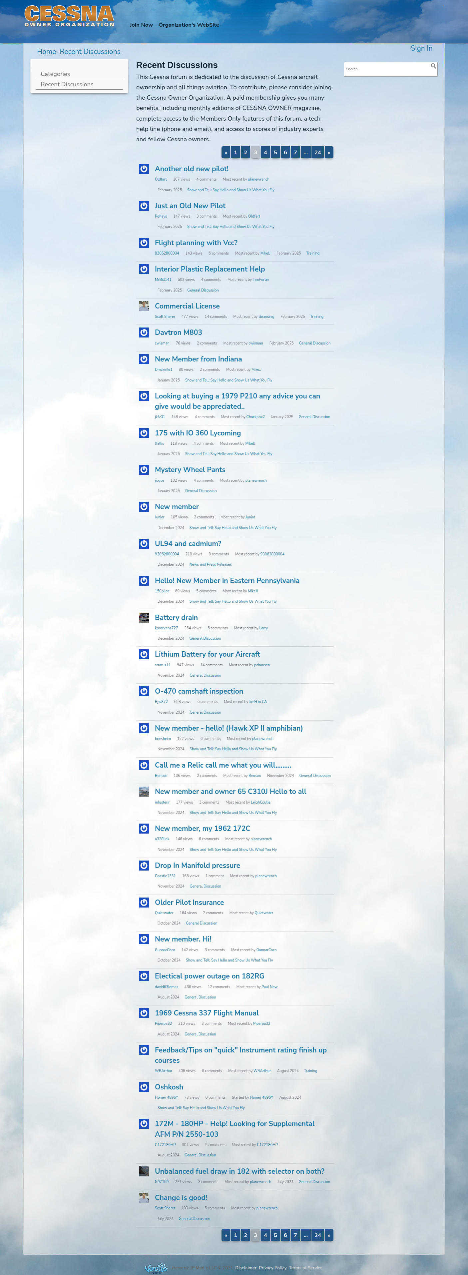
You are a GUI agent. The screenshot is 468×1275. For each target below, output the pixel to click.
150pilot (162, 591)
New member (177, 506)
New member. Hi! (183, 939)
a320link (162, 839)
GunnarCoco (165, 950)
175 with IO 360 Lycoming (198, 433)
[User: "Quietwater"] (144, 903)
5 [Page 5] (275, 152)
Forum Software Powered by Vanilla (156, 1268)
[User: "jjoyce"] (144, 470)
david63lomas (166, 986)
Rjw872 (161, 701)
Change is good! (181, 1197)
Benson (161, 775)
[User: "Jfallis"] (144, 433)
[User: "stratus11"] (144, 654)
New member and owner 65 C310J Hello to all (230, 791)
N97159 (162, 1181)
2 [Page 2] (245, 152)
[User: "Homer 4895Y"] (144, 1087)
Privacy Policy (272, 1268)
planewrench (258, 179)
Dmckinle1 (164, 369)
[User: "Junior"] (144, 507)
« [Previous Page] (226, 152)
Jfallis (159, 443)
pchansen (262, 665)
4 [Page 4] (265, 152)
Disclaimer (245, 1268)
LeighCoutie (260, 802)
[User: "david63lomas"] (144, 976)
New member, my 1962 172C (202, 828)
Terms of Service (305, 1268)
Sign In (422, 48)
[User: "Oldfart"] (144, 169)
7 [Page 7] (295, 152)
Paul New (269, 986)
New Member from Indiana (198, 359)
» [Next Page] (329, 152)
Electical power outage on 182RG (209, 976)
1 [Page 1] (235, 152)
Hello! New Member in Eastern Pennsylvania (227, 580)
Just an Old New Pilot (190, 206)
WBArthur (163, 1070)
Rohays (161, 216)
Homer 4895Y (166, 1097)
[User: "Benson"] (144, 765)
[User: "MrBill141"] (144, 269)
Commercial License (187, 306)
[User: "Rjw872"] (144, 691)
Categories (55, 74)
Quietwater (164, 913)
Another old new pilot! (192, 169)
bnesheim (163, 738)
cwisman (162, 343)
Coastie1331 (165, 876)
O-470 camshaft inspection (199, 691)
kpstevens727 (166, 628)
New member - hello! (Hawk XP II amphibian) (229, 728)
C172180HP (165, 1144)
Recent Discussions (67, 84)
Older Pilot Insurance (189, 902)
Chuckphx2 (255, 416)
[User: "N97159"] (144, 1171)
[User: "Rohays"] (144, 206)
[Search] (433, 66)
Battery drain (176, 617)
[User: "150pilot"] (144, 581)
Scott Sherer (165, 316)
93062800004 (167, 253)
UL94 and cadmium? (188, 543)
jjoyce (159, 480)
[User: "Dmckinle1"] (144, 359)
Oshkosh (169, 1087)
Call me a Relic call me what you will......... (223, 765)
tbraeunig (266, 316)
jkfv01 (160, 416)
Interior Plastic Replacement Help (210, 269)
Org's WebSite (189, 25)
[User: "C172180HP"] (144, 1124)
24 (317, 152)
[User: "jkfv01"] (144, 396)
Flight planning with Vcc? (196, 243)
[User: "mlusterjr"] (144, 792)
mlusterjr (162, 802)
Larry (263, 628)
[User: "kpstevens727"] (144, 618)
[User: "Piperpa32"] (144, 1013)
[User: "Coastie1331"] (144, 866)
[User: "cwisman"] (144, 332)
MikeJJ (265, 253)
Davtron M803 (178, 332)
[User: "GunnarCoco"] (144, 939)
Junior (160, 517)
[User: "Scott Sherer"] (144, 306)
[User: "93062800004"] (144, 243)
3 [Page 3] (255, 152)
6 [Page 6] (285, 152)
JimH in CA (258, 701)
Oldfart (161, 179)
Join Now (141, 25)
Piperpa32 (163, 1023)
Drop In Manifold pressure (197, 865)
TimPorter (261, 279)
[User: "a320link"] (144, 829)
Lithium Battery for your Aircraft (207, 654)
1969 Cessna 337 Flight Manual (207, 1013)
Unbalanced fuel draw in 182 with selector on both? (239, 1171)
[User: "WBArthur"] (144, 1050)
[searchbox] (391, 69)
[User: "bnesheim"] (144, 728)
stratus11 (163, 665)
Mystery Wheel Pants (190, 469)
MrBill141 (163, 279)
